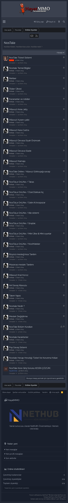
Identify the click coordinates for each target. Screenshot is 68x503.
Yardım (45, 392)
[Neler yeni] (59, 22)
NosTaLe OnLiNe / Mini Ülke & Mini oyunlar (30, 233)
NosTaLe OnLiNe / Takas (21, 182)
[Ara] (63, 22)
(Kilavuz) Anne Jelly (18, 109)
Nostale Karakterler (18, 337)
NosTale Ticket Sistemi (20, 57)
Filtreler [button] (60, 53)
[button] (4, 21)
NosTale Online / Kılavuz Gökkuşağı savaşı (29, 171)
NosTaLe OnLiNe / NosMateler (24, 244)
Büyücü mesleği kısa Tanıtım (22, 254)
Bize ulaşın (7, 392)
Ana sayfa (55, 392)
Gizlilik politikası (34, 392)
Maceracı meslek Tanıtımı (21, 264)
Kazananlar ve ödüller (19, 99)
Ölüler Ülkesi (15, 88)
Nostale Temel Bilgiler (20, 68)
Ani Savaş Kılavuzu (18, 285)
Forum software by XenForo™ (47, 495)
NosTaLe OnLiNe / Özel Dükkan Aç (26, 192)
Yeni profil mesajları (14, 454)
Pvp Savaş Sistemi (18, 347)
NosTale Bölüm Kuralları (20, 327)
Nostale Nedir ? (17, 306)
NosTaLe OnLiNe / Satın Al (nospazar (27, 202)
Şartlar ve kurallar (19, 392)
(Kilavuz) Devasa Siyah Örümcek (24, 140)
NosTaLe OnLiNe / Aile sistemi (24, 213)
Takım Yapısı (15, 295)
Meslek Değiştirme (18, 316)
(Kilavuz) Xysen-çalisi (19, 120)
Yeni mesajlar (11, 449)
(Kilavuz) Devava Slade (20, 151)
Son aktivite (11, 458)
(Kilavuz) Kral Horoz (18, 275)
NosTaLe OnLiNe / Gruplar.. (22, 223)
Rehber (12, 78)
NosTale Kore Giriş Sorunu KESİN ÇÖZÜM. (30, 368)
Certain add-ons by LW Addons (48, 499)
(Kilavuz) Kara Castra (19, 130)
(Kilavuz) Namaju (17, 161)
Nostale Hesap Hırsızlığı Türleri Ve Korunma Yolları (33, 358)
